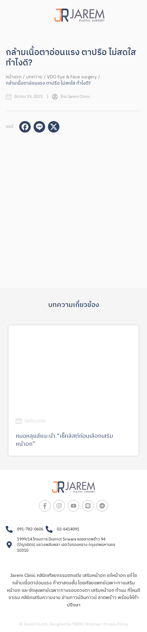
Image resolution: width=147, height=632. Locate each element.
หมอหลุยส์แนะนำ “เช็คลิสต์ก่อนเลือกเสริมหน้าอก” (64, 440)
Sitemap (93, 624)
